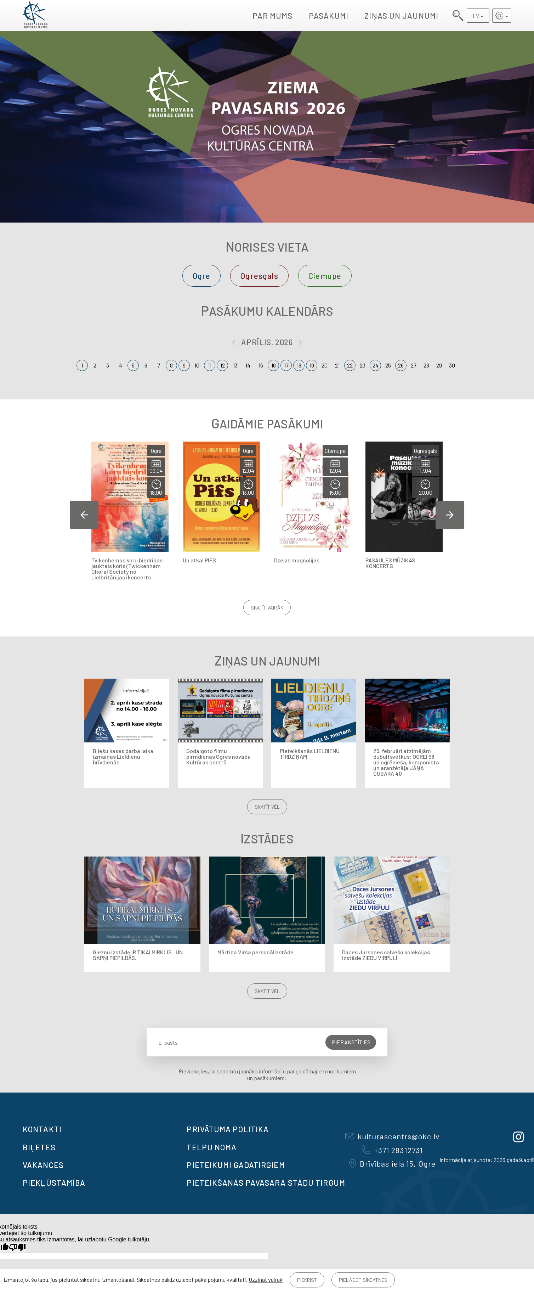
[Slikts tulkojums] (17, 1247)
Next (450, 515)
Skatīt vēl (267, 807)
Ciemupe (324, 275)
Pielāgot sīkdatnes (363, 1280)
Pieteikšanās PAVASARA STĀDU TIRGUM (266, 1182)
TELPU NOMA (212, 1147)
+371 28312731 (392, 1150)
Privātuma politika (228, 1129)
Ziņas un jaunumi (401, 15)
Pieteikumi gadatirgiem (236, 1164)
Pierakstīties (351, 1042)
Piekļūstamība (54, 1182)
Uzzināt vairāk (266, 1279)
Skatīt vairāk (267, 608)
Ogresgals (259, 275)
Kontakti (42, 1129)
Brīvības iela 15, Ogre (392, 1163)
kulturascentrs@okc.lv (392, 1136)
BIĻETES (39, 1147)
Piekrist (307, 1280)
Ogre (201, 275)
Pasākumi (329, 15)
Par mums (272, 15)
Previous (84, 515)
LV (476, 15)
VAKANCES (43, 1164)
